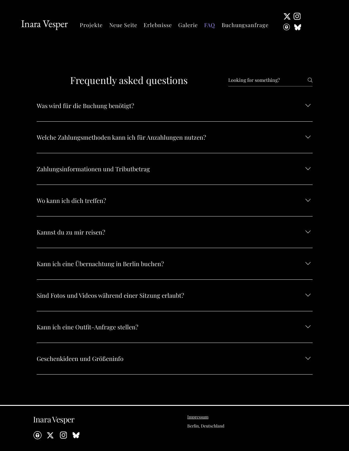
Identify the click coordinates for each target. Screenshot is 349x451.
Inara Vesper (44, 23)
